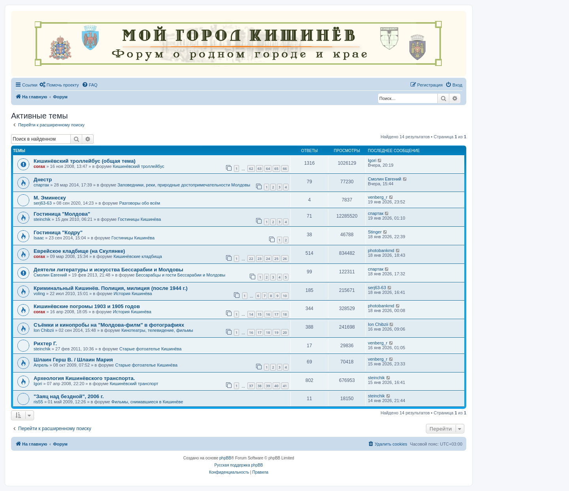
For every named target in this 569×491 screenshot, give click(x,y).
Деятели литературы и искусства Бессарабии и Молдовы (108, 270)
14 (251, 314)
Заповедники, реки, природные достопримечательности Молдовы (183, 184)
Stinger (375, 232)
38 (260, 385)
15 (260, 314)
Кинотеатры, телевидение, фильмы (157, 330)
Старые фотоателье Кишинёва (150, 348)
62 (251, 168)
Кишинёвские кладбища (137, 256)
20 (285, 332)
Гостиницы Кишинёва (139, 219)
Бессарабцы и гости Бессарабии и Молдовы (180, 275)
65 (276, 168)
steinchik (42, 219)
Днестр (43, 179)
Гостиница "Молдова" (62, 214)
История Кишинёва (132, 293)
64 (268, 168)
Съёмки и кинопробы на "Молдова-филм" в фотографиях (109, 325)
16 (268, 314)
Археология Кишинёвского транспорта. (84, 378)
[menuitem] (59, 85)
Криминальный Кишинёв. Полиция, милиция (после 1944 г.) (111, 288)
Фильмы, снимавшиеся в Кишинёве (147, 401)
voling (39, 293)
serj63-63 (43, 203)
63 (260, 168)
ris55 (38, 401)
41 (285, 385)
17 (276, 314)
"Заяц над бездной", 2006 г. (69, 396)
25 (276, 258)
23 (260, 258)
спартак (41, 184)
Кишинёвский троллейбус (138, 166)
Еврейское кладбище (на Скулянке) (79, 251)
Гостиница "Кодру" (58, 232)
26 (285, 258)
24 (268, 258)
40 (276, 385)
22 (251, 258)
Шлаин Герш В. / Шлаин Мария (73, 360)
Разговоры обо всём (139, 203)
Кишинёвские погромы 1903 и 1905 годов (87, 306)
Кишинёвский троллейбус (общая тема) (85, 161)
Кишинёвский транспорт (134, 383)
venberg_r (378, 197)
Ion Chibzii (44, 330)
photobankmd (381, 250)
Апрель (41, 365)
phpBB (225, 458)
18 (285, 314)
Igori (372, 160)
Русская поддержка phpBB (238, 465)
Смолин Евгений (384, 179)
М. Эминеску (50, 198)
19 (276, 332)
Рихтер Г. (45, 343)
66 (285, 168)
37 (251, 385)
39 (268, 385)
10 (285, 295)
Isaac (39, 237)
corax (39, 166)
